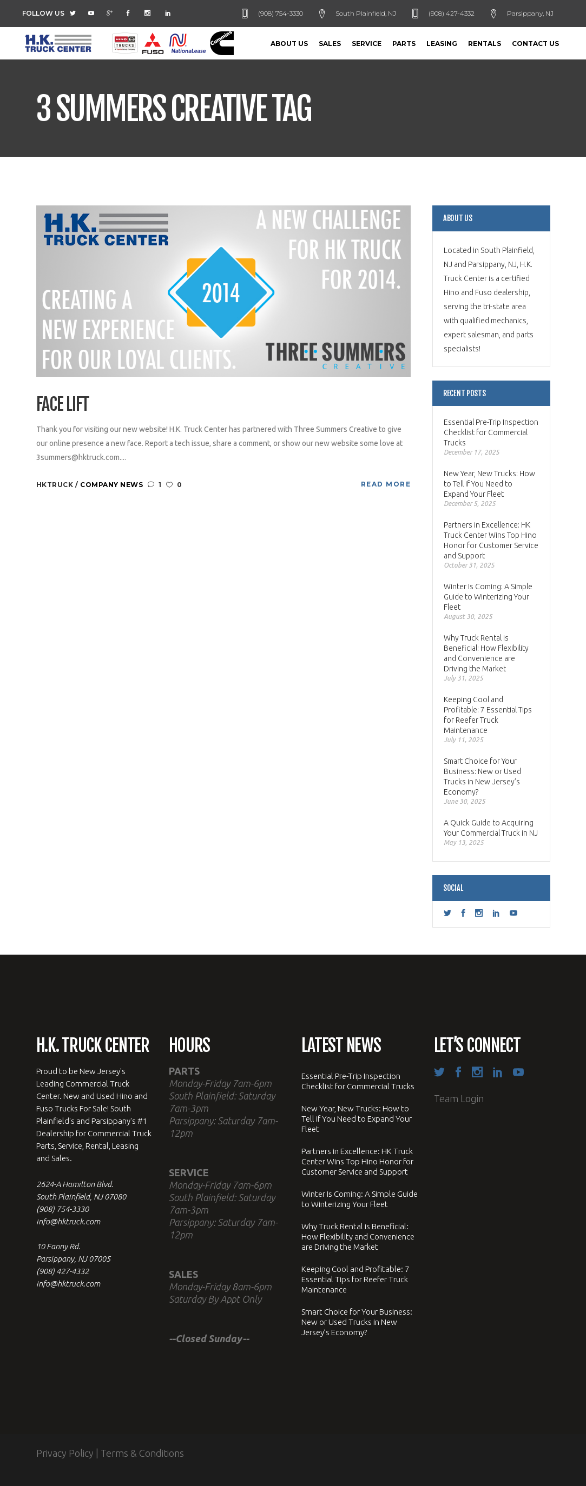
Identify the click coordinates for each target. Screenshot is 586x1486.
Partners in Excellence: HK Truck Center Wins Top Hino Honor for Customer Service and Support (491, 540)
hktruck (55, 485)
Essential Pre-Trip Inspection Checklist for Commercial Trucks (491, 432)
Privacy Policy (65, 1453)
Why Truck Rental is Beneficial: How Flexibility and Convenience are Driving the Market (486, 653)
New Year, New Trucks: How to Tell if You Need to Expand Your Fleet (489, 483)
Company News (111, 485)
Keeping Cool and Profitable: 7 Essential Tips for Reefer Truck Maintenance (488, 715)
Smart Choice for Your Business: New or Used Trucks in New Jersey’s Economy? (482, 776)
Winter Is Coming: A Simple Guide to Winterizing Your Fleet (488, 596)
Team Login (459, 1098)
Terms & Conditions (142, 1453)
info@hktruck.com (68, 1221)
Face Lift (62, 405)
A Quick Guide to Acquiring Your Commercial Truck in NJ (491, 827)
